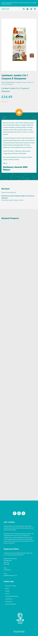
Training (7, 591)
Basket (7, 588)
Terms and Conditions (10, 604)
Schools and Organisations (11, 596)
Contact (7, 593)
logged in (11, 200)
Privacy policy (8, 601)
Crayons (18, 82)
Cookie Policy (8, 599)
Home (3, 82)
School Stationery (10, 82)
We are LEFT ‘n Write (10, 585)
